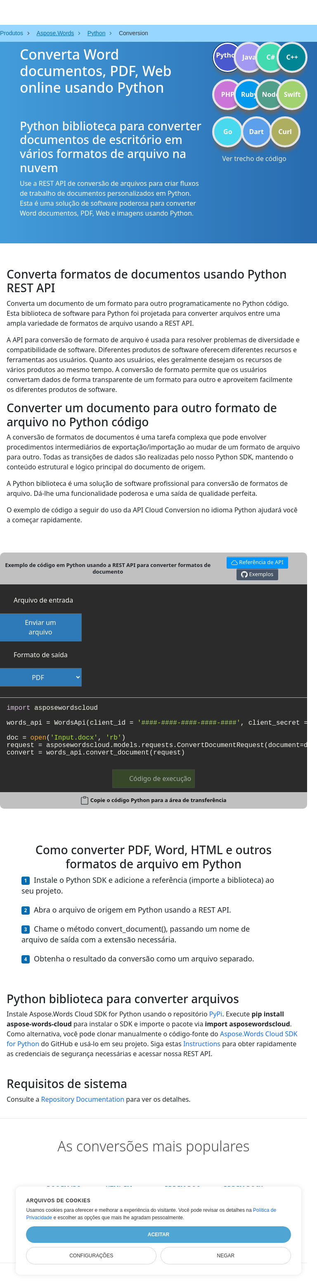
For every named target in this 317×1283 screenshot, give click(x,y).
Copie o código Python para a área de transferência (158, 800)
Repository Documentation (82, 1099)
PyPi (215, 1014)
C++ (292, 57)
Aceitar (158, 1234)
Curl (285, 131)
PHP (227, 94)
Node (271, 94)
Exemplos (257, 574)
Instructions (201, 1043)
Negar (225, 1256)
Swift (292, 94)
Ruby (249, 94)
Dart (256, 131)
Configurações (91, 1256)
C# (271, 57)
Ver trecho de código (254, 158)
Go (227, 131)
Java (249, 57)
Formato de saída (41, 654)
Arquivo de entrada (43, 600)
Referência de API (256, 561)
